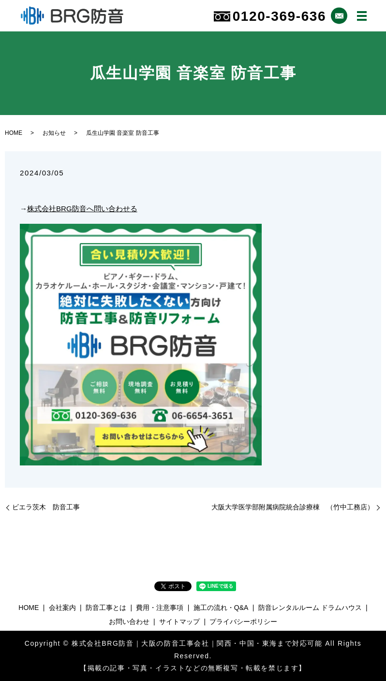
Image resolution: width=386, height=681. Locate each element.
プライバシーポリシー (243, 621)
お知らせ (54, 133)
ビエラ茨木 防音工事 (46, 507)
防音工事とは (106, 607)
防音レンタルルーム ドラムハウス (310, 607)
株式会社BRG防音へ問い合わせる (82, 208)
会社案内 (62, 607)
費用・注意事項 (159, 607)
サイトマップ (179, 621)
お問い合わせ (129, 621)
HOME (13, 133)
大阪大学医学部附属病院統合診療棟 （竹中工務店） (292, 507)
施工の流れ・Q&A (221, 607)
